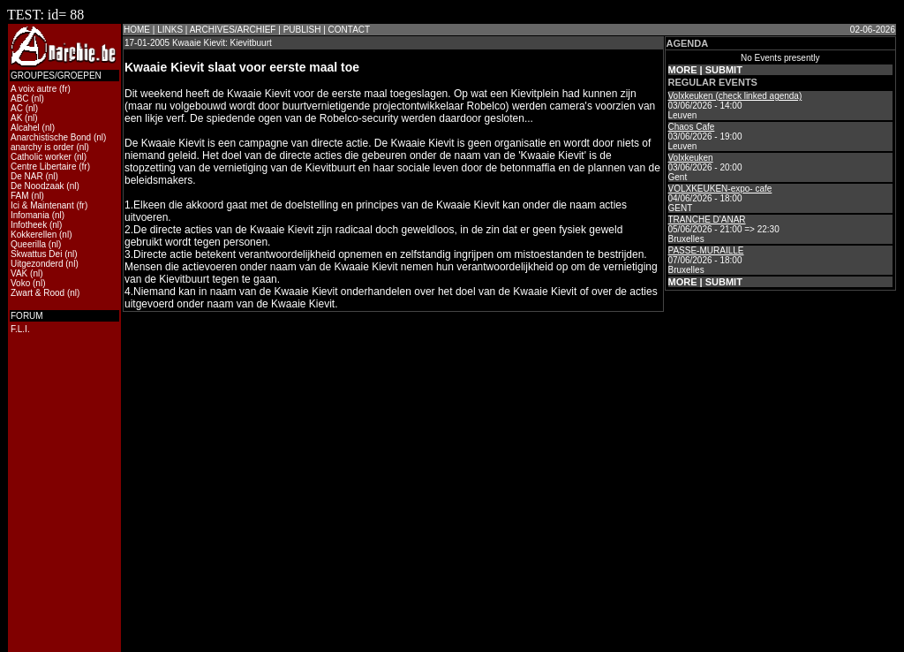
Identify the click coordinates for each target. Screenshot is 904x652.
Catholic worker (41, 157)
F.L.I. (20, 329)
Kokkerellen (33, 234)
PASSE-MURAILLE (706, 250)
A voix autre (33, 89)
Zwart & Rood (37, 293)
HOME (137, 29)
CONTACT (349, 29)
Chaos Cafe (691, 127)
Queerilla (28, 244)
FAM (20, 196)
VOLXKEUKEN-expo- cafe (720, 188)
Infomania (30, 215)
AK (16, 118)
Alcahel (25, 128)
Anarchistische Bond (51, 137)
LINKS (170, 29)
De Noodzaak (37, 186)
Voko (20, 283)
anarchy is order (42, 147)
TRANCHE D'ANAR (707, 219)
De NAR (27, 176)
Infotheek (29, 225)
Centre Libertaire (43, 166)
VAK (19, 273)
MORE (682, 69)
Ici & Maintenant (42, 205)
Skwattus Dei (36, 254)
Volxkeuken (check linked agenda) (735, 96)
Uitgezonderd (37, 264)
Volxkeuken (690, 158)
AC (17, 108)
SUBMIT (723, 69)
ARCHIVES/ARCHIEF (233, 29)
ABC (20, 98)
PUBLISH (302, 29)
